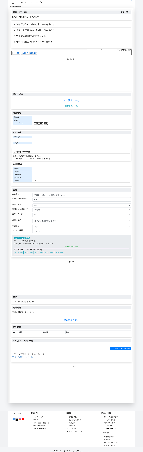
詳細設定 (25, 53)
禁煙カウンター (109, 445)
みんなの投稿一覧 (39, 428)
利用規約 (72, 423)
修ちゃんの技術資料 (111, 417)
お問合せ (72, 426)
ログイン (130, 1)
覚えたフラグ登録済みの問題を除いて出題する (33, 243)
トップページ (38, 417)
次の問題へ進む (71, 100)
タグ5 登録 (59, 253)
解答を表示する (71, 106)
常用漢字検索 (109, 437)
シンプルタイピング (111, 442)
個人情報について (75, 420)
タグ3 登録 (39, 253)
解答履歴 (33, 53)
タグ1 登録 (19, 253)
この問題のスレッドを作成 (120, 348)
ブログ (35, 420)
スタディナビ (109, 426)
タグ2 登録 (29, 253)
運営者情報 (73, 417)
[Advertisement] (71, 76)
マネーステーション (111, 428)
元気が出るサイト (110, 423)
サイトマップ (73, 428)
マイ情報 (16, 53)
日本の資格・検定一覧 (41, 423)
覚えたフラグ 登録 (71, 246)
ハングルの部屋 (109, 420)
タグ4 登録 (49, 253)
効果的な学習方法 (39, 426)
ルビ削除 (107, 439)
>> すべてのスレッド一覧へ (23, 357)
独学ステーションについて (78, 431)
